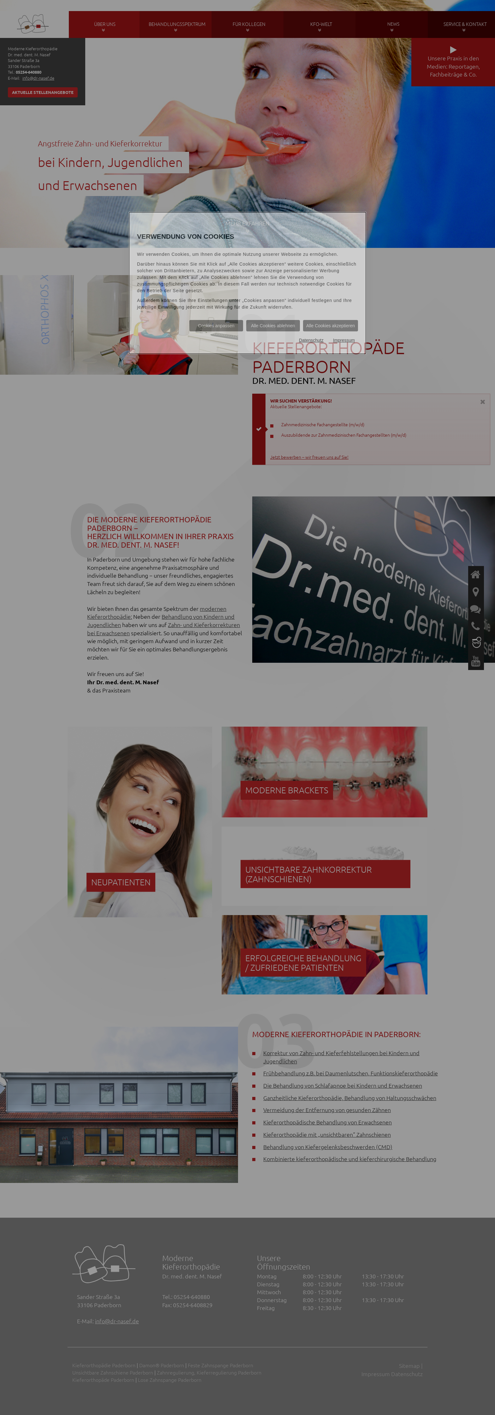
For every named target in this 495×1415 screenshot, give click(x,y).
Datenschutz (311, 340)
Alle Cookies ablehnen (273, 325)
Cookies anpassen (216, 325)
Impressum (344, 340)
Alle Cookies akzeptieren (330, 325)
